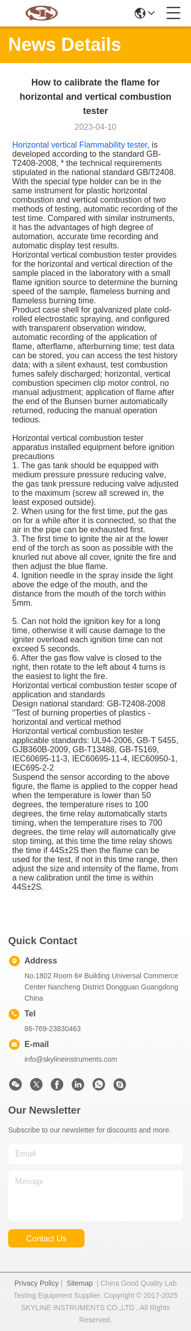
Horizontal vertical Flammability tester (79, 144)
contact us (46, 1238)
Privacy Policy (36, 1283)
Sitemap (80, 1283)
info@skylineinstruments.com (70, 1059)
